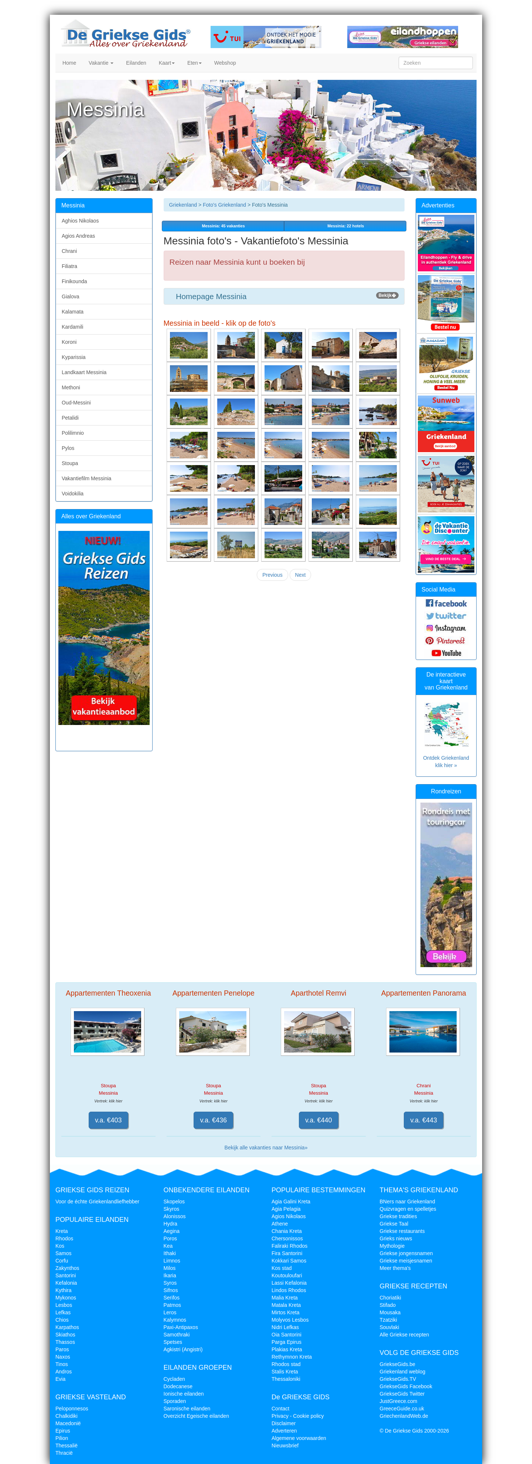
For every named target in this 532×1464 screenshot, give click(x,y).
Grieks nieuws (396, 1238)
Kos (59, 1246)
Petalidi (70, 418)
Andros (63, 1372)
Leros (170, 1312)
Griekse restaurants (402, 1231)
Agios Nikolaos (289, 1216)
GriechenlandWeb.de (404, 1416)
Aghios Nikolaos (80, 221)
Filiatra (69, 266)
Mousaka (390, 1312)
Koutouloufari (287, 1275)
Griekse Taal (394, 1224)
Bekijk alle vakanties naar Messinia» (266, 1147)
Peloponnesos (71, 1409)
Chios (62, 1320)
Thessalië (66, 1445)
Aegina (172, 1231)
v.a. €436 (213, 1120)
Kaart (166, 63)
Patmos (172, 1305)
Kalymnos (175, 1320)
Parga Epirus (286, 1342)
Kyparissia (74, 357)
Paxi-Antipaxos (181, 1327)
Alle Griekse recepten (404, 1335)
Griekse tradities (398, 1216)
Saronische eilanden (187, 1409)
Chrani (69, 251)
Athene (280, 1224)
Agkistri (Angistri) (183, 1349)
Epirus (62, 1431)
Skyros (172, 1209)
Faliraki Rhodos (289, 1246)
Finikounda (74, 281)
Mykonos (65, 1298)
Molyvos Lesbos (290, 1320)
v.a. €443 (423, 1120)
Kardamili (72, 327)
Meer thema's (395, 1268)
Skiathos (65, 1335)
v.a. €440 (318, 1120)
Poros (170, 1238)
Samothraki (177, 1335)
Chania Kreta (287, 1231)
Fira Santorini (287, 1253)
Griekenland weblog (403, 1372)
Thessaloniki (286, 1379)
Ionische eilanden (184, 1394)
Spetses (173, 1342)
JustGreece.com (398, 1401)
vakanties (223, 226)
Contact (280, 1409)
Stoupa (70, 463)
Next (300, 575)
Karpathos (67, 1327)
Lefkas (63, 1312)
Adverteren (284, 1431)
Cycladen (174, 1379)
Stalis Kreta (285, 1372)
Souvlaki (389, 1327)
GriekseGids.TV (398, 1379)
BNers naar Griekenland (407, 1201)
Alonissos (175, 1216)
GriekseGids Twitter (402, 1394)
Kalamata (72, 312)
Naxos (62, 1357)
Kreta (61, 1231)
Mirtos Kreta (285, 1312)
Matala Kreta (286, 1305)
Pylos (68, 448)
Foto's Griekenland (223, 205)
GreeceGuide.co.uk (402, 1409)
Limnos (172, 1261)
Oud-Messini (76, 403)
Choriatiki (390, 1298)
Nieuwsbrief (285, 1445)
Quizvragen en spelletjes (408, 1209)
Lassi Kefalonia (289, 1283)
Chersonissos (287, 1238)
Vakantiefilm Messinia (86, 478)
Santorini (65, 1275)
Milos (170, 1268)
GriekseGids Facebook (406, 1386)
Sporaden (175, 1401)
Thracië (64, 1453)
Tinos (61, 1364)
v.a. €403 (108, 1120)
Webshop (224, 63)
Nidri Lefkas (285, 1327)
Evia (60, 1379)
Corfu (61, 1261)
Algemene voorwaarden (299, 1438)
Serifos (172, 1298)
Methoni (71, 387)
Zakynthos (67, 1268)
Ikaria (170, 1275)
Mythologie (392, 1246)
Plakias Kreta (287, 1349)
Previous (272, 575)
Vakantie (100, 63)
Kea (168, 1246)
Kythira (63, 1290)
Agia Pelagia (286, 1209)
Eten (194, 63)
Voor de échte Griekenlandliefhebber (97, 1201)
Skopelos (174, 1201)
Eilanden (135, 63)
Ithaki (170, 1253)
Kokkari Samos (289, 1261)
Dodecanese (178, 1386)
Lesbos (63, 1305)
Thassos (65, 1342)
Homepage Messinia (284, 296)
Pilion (61, 1438)
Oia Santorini (286, 1335)
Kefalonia (66, 1283)
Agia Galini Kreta (291, 1201)
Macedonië (68, 1423)
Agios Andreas (78, 236)
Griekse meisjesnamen (406, 1261)
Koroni (69, 342)
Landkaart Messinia (84, 372)
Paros (62, 1349)
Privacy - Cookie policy (298, 1416)
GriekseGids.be (397, 1364)
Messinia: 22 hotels (345, 226)
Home (68, 63)
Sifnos (171, 1290)
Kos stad (281, 1268)
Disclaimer (284, 1423)
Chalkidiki (66, 1416)
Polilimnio (73, 433)
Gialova (70, 296)
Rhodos (64, 1238)
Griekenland (183, 205)
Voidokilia (72, 494)
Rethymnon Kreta (292, 1357)
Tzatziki (388, 1320)
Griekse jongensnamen (406, 1253)
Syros (170, 1283)
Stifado (388, 1305)
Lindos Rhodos (289, 1290)
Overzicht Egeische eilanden (196, 1416)
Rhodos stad (286, 1364)
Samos (63, 1253)
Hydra (170, 1224)
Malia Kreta (285, 1298)
